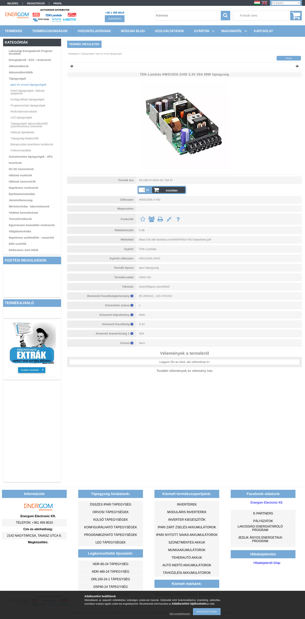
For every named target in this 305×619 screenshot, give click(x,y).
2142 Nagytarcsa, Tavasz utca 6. (34, 535)
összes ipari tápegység (110, 504)
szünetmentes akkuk (186, 542)
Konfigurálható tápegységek (27, 99)
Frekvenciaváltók (21, 150)
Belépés (12, 3)
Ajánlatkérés (115, 18)
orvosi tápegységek (111, 512)
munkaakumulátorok (187, 550)
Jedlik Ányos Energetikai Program (260, 539)
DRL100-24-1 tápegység (110, 579)
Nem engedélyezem (179, 613)
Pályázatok (263, 521)
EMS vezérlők (17, 243)
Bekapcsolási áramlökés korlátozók (32, 144)
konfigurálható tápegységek (110, 527)
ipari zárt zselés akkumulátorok (187, 527)
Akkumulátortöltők (21, 72)
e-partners (263, 513)
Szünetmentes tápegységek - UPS (31, 156)
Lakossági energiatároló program (260, 528)
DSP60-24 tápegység (110, 586)
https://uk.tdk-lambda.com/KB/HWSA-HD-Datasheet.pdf (175, 239)
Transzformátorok (20, 218)
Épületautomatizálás (22, 194)
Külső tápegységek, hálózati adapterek (27, 92)
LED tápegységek (21, 117)
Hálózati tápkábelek (22, 132)
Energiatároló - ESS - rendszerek (30, 59)
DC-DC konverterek (21, 169)
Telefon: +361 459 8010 (34, 522)
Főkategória (73, 54)
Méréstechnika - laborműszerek (29, 206)
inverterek (187, 504)
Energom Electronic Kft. (267, 502)
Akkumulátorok (19, 66)
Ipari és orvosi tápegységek (28, 84)
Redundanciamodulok (24, 111)
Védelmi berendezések (23, 212)
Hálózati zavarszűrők (22, 181)
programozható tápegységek (110, 534)
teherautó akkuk (187, 557)
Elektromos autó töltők (23, 250)
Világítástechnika (20, 231)
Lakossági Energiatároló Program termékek (30, 52)
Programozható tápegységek (28, 105)
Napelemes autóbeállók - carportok (31, 237)
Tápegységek (17, 78)
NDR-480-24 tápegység (110, 571)
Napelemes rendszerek (23, 187)
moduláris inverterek (187, 512)
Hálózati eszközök (20, 175)
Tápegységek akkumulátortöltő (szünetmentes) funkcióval (29, 125)
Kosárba (172, 190)
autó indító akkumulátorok (186, 565)
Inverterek (15, 162)
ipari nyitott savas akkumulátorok (187, 534)
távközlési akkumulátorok (187, 572)
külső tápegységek (110, 519)
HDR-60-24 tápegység (111, 564)
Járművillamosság (20, 200)
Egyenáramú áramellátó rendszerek (32, 225)
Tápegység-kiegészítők (25, 138)
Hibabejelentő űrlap (266, 563)
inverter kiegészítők (187, 519)
